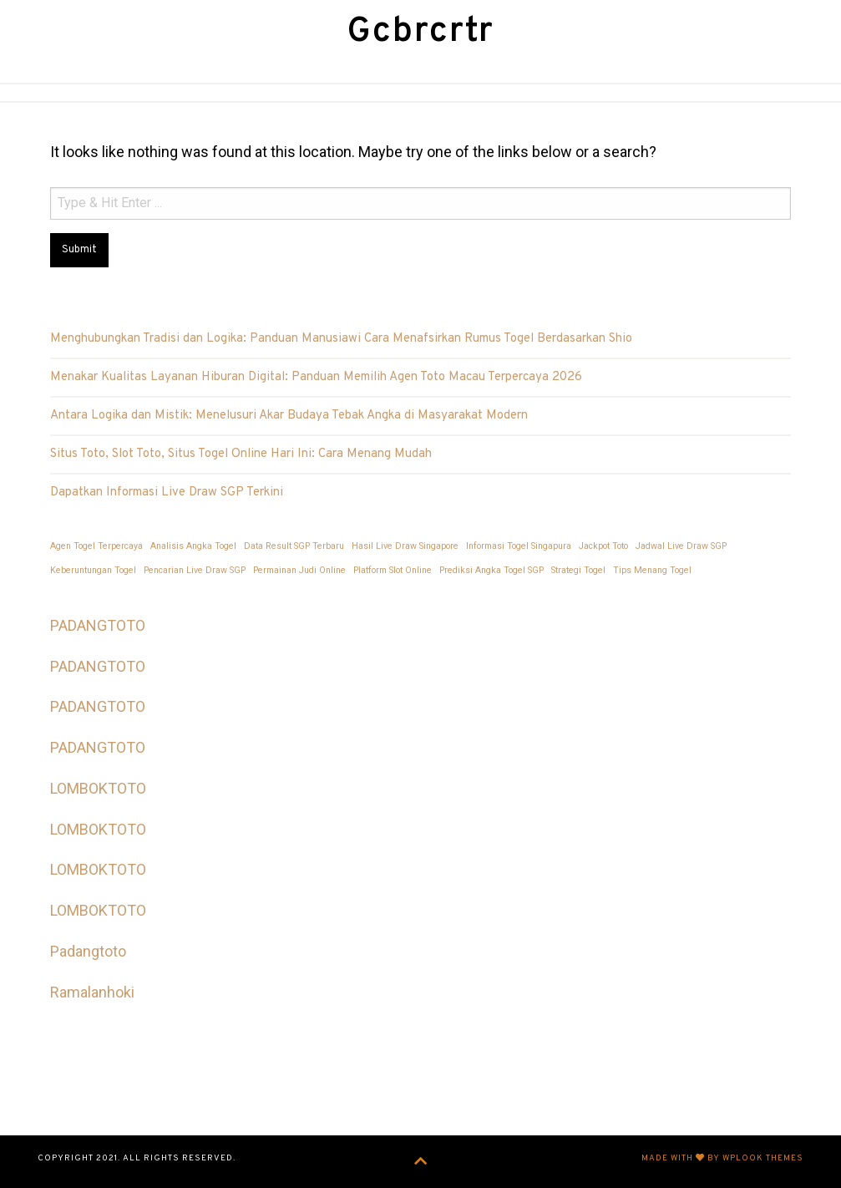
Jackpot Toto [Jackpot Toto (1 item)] (603, 545)
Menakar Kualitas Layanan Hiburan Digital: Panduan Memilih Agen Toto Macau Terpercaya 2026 (316, 376)
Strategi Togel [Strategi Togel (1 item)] (578, 569)
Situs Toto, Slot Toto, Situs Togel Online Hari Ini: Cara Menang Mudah (241, 453)
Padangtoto (88, 950)
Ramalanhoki (92, 991)
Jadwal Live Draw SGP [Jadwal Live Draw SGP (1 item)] (681, 545)
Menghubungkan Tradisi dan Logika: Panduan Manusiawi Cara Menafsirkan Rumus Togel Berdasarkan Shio (341, 338)
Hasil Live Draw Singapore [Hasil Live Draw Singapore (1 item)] (405, 545)
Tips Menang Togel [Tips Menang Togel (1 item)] (652, 569)
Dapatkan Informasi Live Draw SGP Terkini (166, 492)
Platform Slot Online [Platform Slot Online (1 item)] (392, 569)
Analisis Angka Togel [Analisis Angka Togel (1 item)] (193, 545)
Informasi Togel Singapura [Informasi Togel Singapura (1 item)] (518, 545)
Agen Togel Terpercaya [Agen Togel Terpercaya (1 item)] (96, 545)
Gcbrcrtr (421, 32)
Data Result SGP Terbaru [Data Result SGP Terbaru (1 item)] (294, 545)
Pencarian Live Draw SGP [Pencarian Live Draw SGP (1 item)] (195, 569)
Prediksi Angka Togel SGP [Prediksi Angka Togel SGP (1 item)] (491, 569)
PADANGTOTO (97, 624)
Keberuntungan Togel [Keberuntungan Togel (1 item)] (93, 569)
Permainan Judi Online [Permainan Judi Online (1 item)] (299, 569)
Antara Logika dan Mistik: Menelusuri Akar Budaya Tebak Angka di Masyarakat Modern (289, 415)
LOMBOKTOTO (98, 787)
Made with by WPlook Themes (722, 1157)
